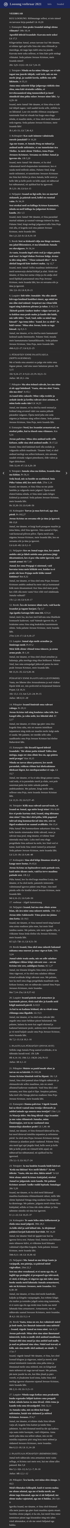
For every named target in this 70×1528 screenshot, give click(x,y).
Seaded (60, 3)
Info (49, 3)
